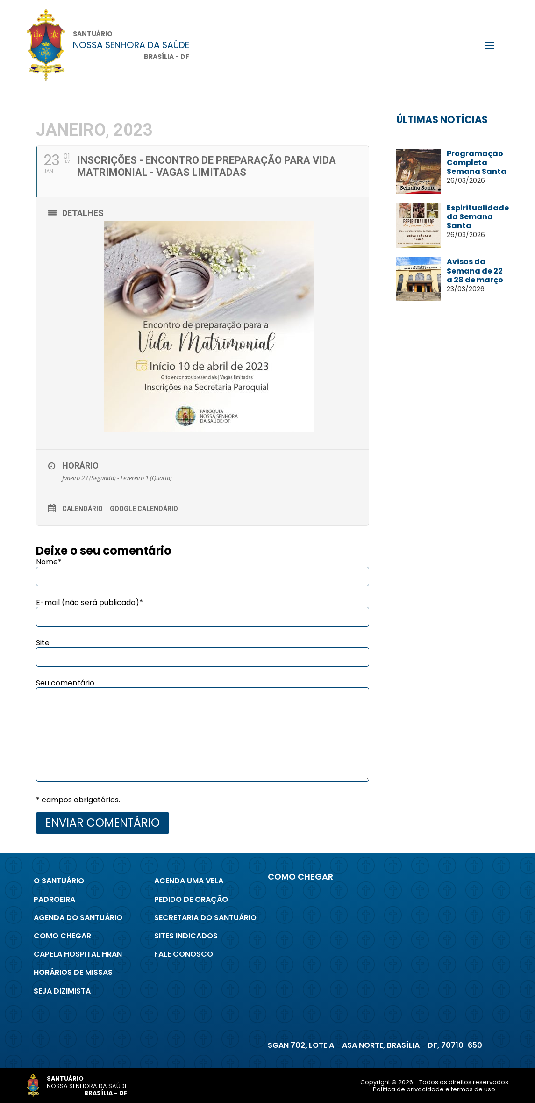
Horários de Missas (73, 972)
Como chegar (62, 935)
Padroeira (54, 899)
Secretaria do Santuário (205, 917)
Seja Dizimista (62, 991)
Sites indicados (186, 935)
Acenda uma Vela (188, 880)
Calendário (82, 508)
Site (43, 642)
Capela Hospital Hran (78, 954)
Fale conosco (183, 954)
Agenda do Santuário (78, 917)
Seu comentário (65, 683)
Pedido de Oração (191, 899)
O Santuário (59, 880)
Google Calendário (144, 508)
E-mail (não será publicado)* (89, 602)
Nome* (49, 561)
